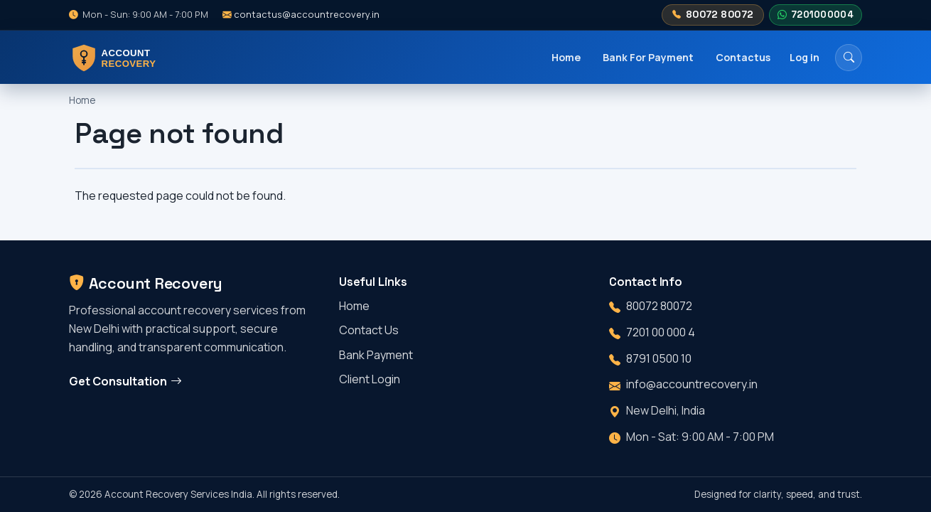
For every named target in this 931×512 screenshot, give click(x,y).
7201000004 (815, 15)
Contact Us (369, 330)
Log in (804, 57)
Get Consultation (125, 381)
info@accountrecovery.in (692, 384)
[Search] (848, 57)
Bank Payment (376, 355)
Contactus (743, 57)
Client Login (369, 379)
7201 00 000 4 (660, 332)
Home (566, 57)
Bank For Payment (648, 57)
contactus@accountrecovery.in (301, 14)
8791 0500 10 (658, 358)
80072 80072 (712, 15)
